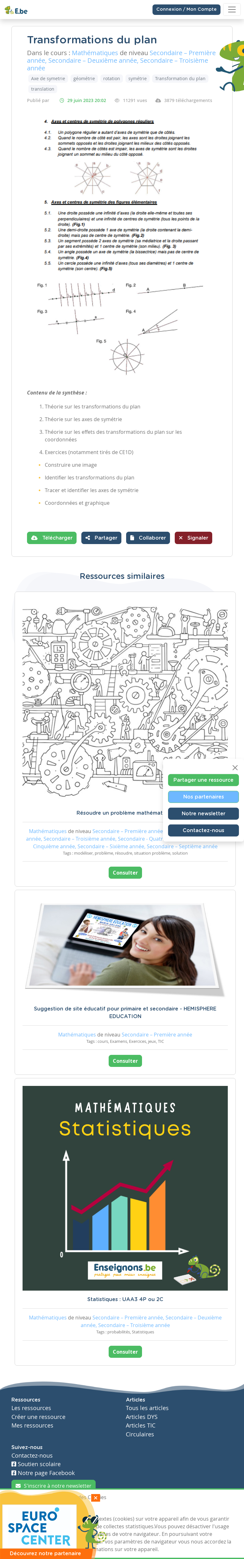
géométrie (84, 78)
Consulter (125, 872)
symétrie (137, 78)
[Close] (235, 768)
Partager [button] (101, 538)
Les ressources (31, 1408)
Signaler (193, 538)
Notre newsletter (203, 813)
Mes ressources (32, 1425)
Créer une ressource (38, 1417)
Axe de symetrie (48, 78)
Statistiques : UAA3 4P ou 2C (125, 1299)
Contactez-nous (203, 830)
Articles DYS (142, 1417)
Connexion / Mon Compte (186, 9)
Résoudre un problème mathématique (125, 813)
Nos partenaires (203, 796)
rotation (111, 78)
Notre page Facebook (43, 1473)
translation (42, 89)
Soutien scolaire (36, 1464)
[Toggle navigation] (232, 9)
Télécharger (51, 538)
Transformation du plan (180, 78)
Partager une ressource (203, 780)
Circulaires (140, 1434)
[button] (148, 538)
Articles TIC (140, 1425)
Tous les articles (147, 1408)
